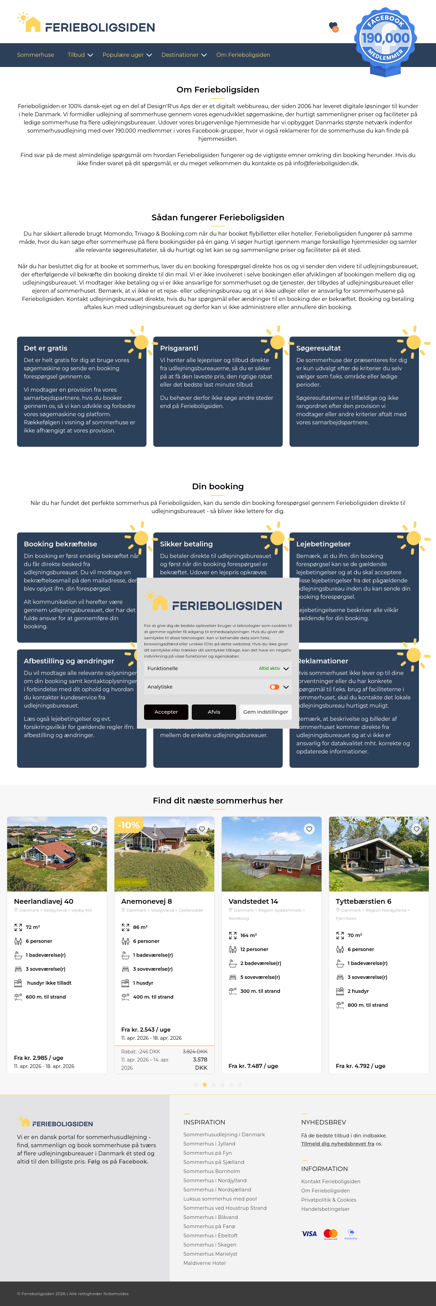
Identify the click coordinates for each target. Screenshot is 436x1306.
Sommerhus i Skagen (209, 1245)
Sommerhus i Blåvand (210, 1217)
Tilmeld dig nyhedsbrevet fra (337, 1144)
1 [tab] (196, 1085)
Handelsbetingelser (325, 1209)
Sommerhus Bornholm (211, 1171)
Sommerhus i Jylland (209, 1144)
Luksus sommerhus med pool (220, 1199)
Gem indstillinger (265, 712)
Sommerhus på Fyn (207, 1153)
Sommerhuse (35, 55)
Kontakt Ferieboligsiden (330, 1181)
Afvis (214, 712)
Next (100, 854)
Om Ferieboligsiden (243, 55)
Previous (14, 854)
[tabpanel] (57, 945)
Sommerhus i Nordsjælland (217, 1190)
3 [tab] (214, 1085)
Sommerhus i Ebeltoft (210, 1236)
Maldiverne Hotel (204, 1263)
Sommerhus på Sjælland (213, 1162)
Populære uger (123, 55)
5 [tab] (231, 1085)
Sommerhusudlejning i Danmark (224, 1135)
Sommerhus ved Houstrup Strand (225, 1208)
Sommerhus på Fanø (209, 1226)
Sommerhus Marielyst (210, 1254)
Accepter (166, 712)
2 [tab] (205, 1085)
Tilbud (76, 55)
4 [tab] (222, 1085)
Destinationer (180, 55)
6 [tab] (240, 1085)
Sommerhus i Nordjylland (215, 1180)
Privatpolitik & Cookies (328, 1200)
